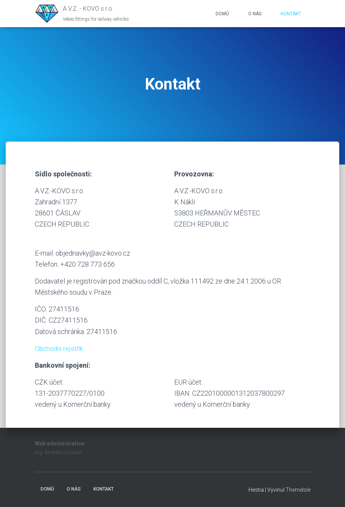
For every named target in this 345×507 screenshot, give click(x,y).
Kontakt (291, 13)
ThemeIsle (298, 490)
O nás (255, 13)
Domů (222, 13)
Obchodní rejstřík (60, 348)
